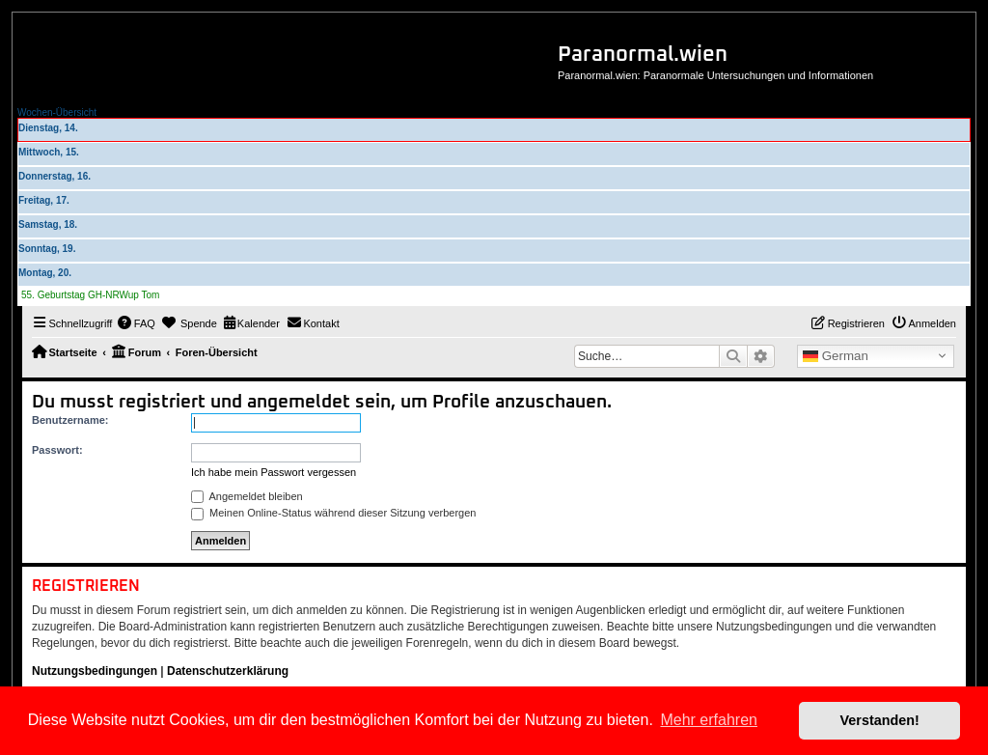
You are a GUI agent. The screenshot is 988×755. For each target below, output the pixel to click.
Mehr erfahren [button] (708, 720)
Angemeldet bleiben (247, 496)
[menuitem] (136, 323)
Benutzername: (70, 420)
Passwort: (57, 450)
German (835, 356)
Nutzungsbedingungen (94, 671)
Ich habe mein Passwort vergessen (273, 472)
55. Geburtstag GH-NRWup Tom (90, 295)
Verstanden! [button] (879, 720)
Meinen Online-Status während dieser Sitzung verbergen (333, 512)
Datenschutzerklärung (227, 671)
